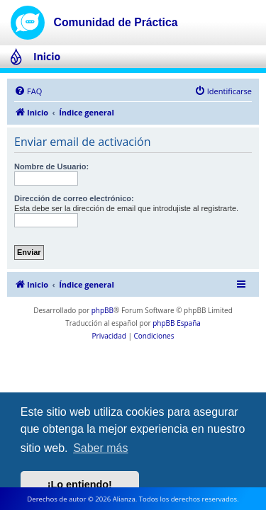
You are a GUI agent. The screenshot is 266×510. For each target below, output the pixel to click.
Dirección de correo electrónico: (74, 198)
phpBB (102, 310)
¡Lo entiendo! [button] (80, 484)
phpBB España (177, 323)
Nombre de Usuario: (51, 166)
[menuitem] (28, 91)
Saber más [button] (100, 448)
